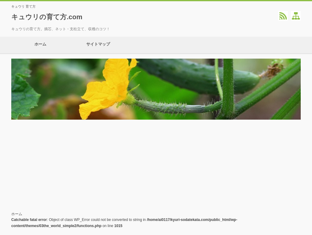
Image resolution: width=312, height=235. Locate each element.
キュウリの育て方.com (46, 17)
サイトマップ (98, 45)
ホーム (40, 45)
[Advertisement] (156, 165)
